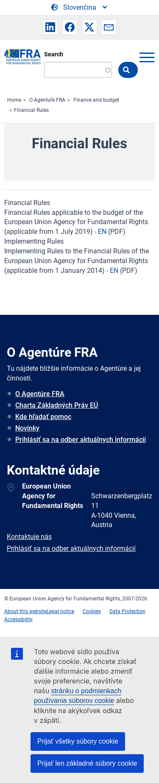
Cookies (92, 611)
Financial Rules (31, 110)
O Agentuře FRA (47, 100)
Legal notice (60, 611)
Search (53, 54)
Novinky (27, 428)
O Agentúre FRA (39, 394)
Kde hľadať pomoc (43, 417)
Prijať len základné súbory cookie (87, 763)
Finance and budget (96, 100)
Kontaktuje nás (29, 537)
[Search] (78, 70)
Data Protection (127, 611)
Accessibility (18, 619)
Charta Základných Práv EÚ (56, 405)
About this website (25, 611)
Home (14, 100)
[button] (50, 27)
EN (102, 232)
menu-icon (147, 57)
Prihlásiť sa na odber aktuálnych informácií (80, 440)
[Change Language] (79, 7)
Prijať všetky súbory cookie (77, 741)
